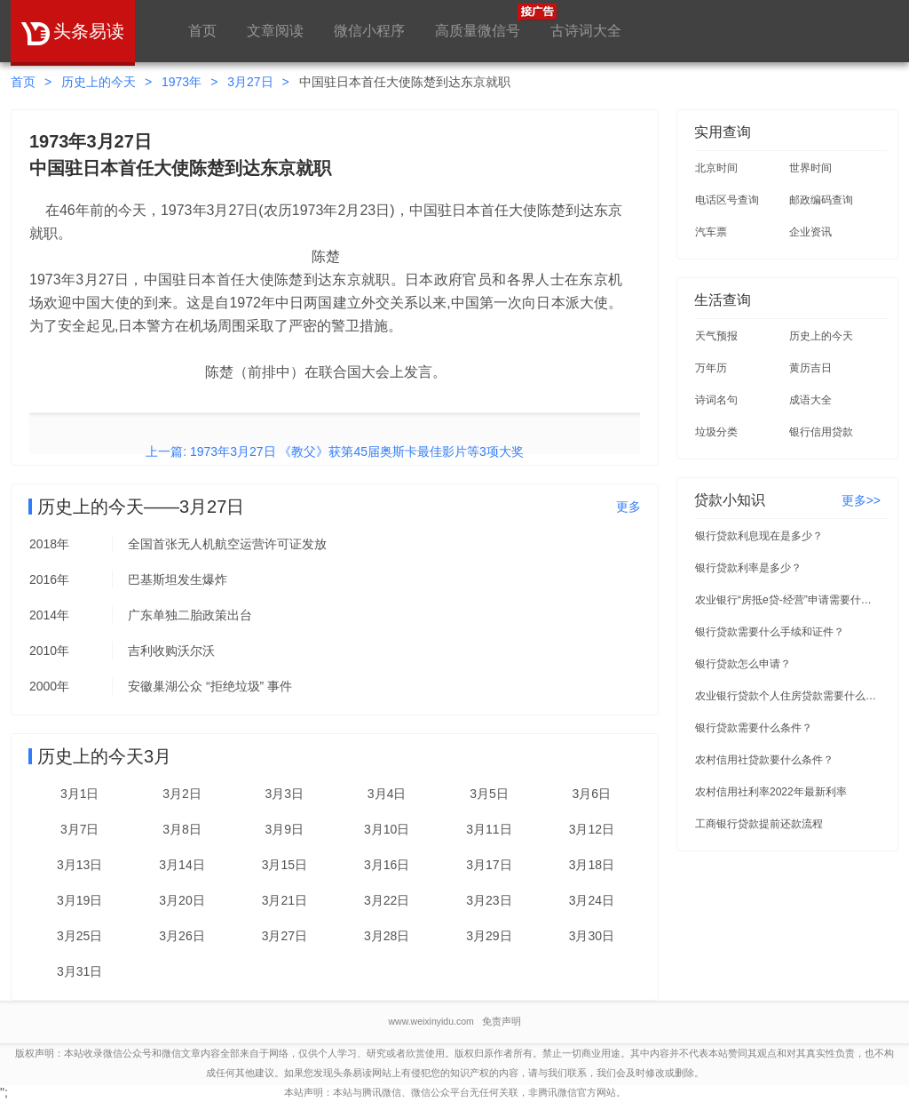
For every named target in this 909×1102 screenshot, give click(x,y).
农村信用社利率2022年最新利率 (771, 792)
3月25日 (79, 936)
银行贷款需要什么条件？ (753, 728)
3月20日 (181, 900)
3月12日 (591, 829)
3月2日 (182, 794)
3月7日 (79, 829)
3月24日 (591, 900)
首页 (202, 30)
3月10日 (386, 829)
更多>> (861, 500)
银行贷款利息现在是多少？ (759, 536)
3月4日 (387, 794)
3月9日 (284, 829)
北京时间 (716, 168)
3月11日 (488, 829)
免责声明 (501, 1021)
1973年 (182, 82)
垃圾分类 (716, 432)
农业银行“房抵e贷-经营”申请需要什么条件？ (788, 600)
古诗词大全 (585, 30)
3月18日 (591, 865)
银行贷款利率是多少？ (748, 568)
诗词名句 (716, 400)
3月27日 (250, 82)
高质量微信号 (477, 21)
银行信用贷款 (821, 432)
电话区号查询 (727, 200)
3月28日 (386, 936)
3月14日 (181, 865)
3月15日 (284, 865)
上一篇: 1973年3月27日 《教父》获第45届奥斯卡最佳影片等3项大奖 (335, 451)
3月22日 (386, 900)
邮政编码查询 (821, 200)
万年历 (711, 368)
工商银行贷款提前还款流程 (759, 824)
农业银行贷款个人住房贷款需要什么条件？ (788, 696)
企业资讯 (810, 232)
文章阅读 (275, 30)
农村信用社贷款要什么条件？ (764, 760)
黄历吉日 (810, 368)
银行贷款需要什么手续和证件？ (769, 632)
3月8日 (182, 829)
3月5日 (489, 794)
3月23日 (488, 900)
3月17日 (488, 865)
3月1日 (79, 794)
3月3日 (284, 794)
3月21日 (284, 900)
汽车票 (711, 232)
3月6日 (592, 794)
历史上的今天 (98, 82)
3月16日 (386, 865)
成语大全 (810, 400)
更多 (628, 506)
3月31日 (79, 971)
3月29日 (488, 936)
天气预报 (716, 336)
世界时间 (810, 168)
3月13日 (79, 865)
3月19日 (79, 900)
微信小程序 (369, 30)
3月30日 (591, 936)
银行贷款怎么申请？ (743, 664)
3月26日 (181, 936)
